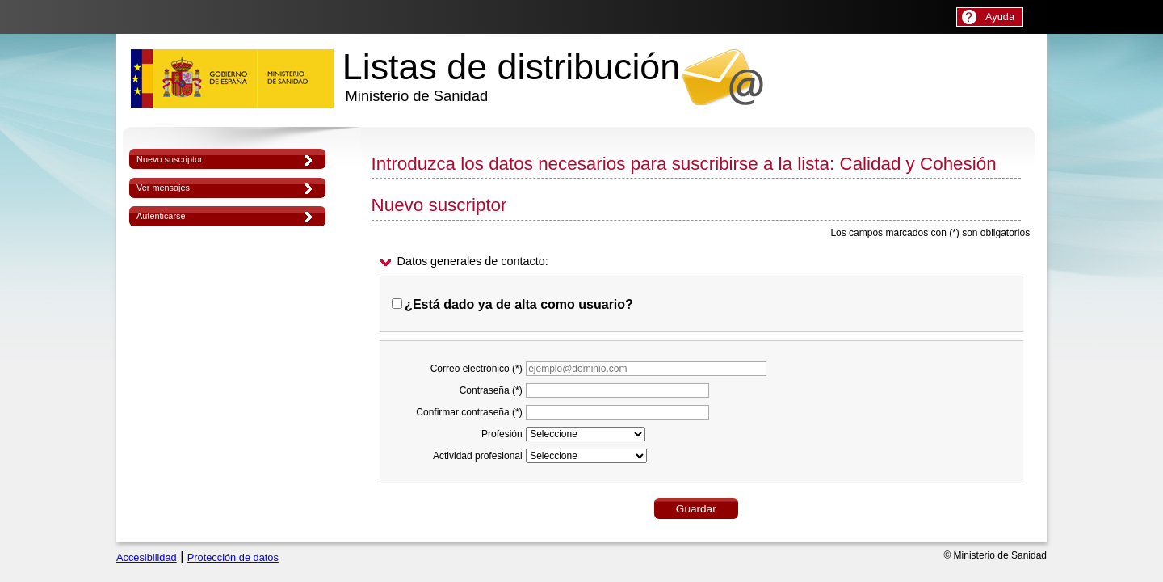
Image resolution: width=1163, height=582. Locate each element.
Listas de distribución (511, 75)
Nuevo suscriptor (169, 159)
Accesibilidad (146, 557)
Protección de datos (233, 557)
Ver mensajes (163, 187)
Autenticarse (160, 216)
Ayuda (999, 17)
